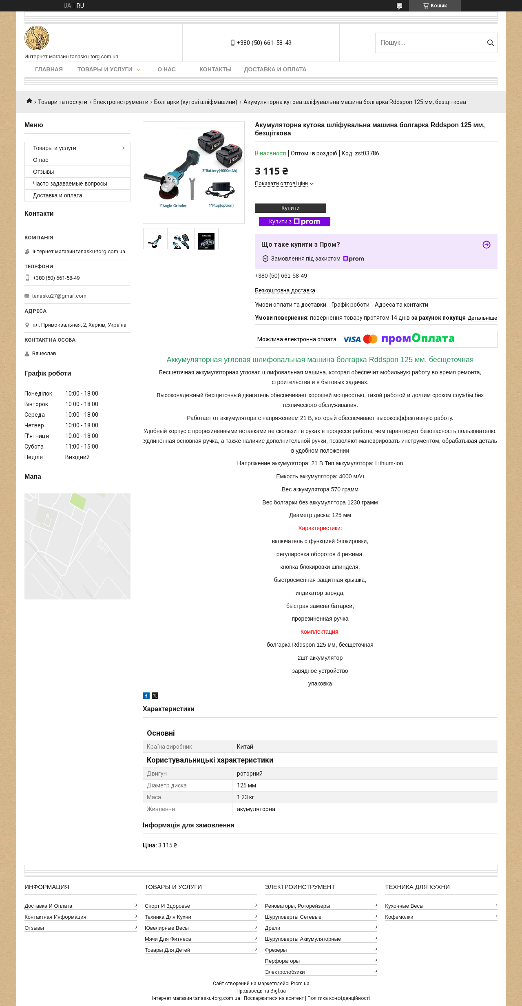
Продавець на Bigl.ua (261, 991)
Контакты (215, 69)
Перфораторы (282, 961)
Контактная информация (55, 917)
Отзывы (43, 171)
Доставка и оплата (275, 69)
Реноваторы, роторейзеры (297, 906)
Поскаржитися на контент (274, 998)
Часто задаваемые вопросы (70, 183)
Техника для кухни (168, 917)
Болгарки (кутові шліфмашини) (195, 102)
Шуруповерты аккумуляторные (303, 939)
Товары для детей (167, 950)
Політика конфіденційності (338, 998)
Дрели (273, 928)
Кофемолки (399, 917)
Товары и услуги (105, 69)
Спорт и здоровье (167, 906)
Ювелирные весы (167, 928)
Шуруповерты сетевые (293, 917)
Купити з (294, 222)
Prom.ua (300, 983)
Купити (290, 208)
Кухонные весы (404, 906)
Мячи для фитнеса (168, 939)
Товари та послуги (62, 102)
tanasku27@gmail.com (59, 296)
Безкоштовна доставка (285, 290)
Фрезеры (276, 950)
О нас (166, 69)
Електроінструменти (120, 102)
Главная (49, 69)
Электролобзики (285, 972)
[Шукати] (490, 43)
